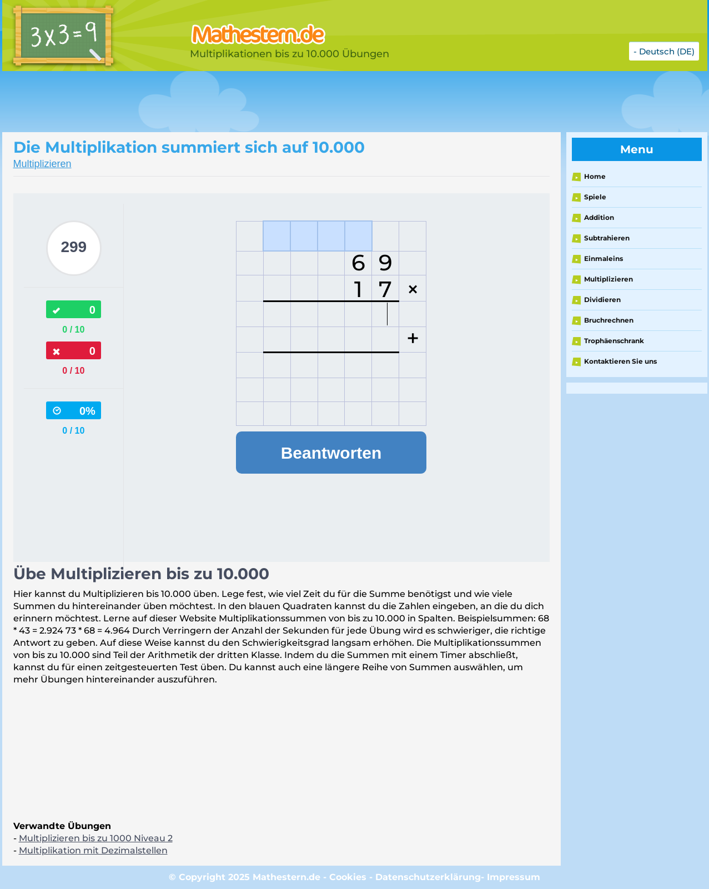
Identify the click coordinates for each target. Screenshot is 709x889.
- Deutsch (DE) (664, 51)
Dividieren (602, 299)
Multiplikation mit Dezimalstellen (93, 850)
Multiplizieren (42, 163)
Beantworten (331, 453)
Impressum (513, 877)
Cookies (347, 877)
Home (595, 176)
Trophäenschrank (614, 340)
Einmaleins (603, 258)
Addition (599, 217)
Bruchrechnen (608, 320)
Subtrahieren (607, 238)
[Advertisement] (279, 102)
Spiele (595, 197)
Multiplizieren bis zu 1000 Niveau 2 (96, 838)
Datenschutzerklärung (428, 877)
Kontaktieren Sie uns (620, 361)
